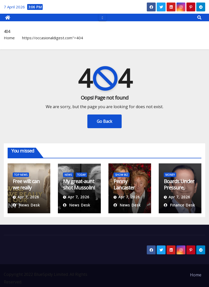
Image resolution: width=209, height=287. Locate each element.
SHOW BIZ (121, 175)
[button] (199, 17)
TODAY (81, 175)
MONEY (170, 175)
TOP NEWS (20, 175)
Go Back (104, 121)
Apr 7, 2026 (28, 197)
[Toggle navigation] (102, 17)
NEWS (68, 175)
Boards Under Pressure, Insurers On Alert (179, 191)
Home (9, 37)
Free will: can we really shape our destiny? (26, 191)
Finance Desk (179, 205)
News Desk (26, 205)
